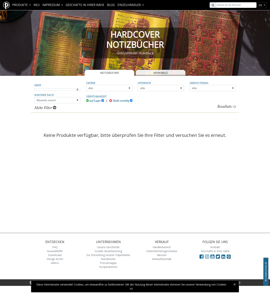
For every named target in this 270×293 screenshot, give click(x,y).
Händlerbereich (162, 247)
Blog (111, 5)
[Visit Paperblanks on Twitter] (218, 256)
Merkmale (160, 73)
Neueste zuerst (46, 100)
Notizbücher (109, 73)
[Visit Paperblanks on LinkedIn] (224, 256)
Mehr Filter (45, 108)
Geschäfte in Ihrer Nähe (85, 5)
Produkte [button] (20, 5)
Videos (55, 263)
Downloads (55, 255)
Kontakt (215, 247)
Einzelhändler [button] (130, 5)
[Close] (234, 284)
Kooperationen (108, 267)
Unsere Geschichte (108, 247)
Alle (90, 88)
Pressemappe (108, 263)
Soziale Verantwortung (108, 251)
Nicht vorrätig (119, 101)
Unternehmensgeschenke (161, 251)
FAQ (55, 247)
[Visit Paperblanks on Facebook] (202, 256)
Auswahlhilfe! (55, 251)
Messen (161, 255)
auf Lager (93, 101)
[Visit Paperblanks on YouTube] (213, 256)
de (261, 5)
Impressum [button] (51, 5)
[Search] (235, 5)
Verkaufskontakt (162, 259)
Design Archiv (55, 259)
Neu (37, 5)
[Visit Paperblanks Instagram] (207, 256)
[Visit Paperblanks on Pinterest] (229, 256)
